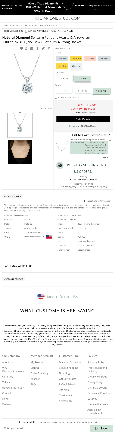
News (5, 398)
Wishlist (35, 378)
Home (6, 25)
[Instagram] (42, 437)
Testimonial (65, 395)
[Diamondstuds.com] (57, 18)
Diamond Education (70, 362)
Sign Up (35, 367)
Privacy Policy (94, 382)
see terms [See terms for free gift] (94, 9)
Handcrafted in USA (57, 296)
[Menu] (3, 18)
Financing (64, 373)
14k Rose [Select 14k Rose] (90, 58)
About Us (7, 362)
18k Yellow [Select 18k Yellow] (61, 66)
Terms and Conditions (99, 393)
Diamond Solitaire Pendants (24, 25)
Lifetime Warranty (97, 404)
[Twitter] (50, 437)
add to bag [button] (83, 118)
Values (6, 382)
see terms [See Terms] (107, 157)
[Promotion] (13, 7)
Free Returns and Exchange (97, 369)
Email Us (69, 31)
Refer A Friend (67, 384)
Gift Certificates (67, 378)
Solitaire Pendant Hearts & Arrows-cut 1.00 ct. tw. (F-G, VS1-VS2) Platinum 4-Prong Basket (46, 39)
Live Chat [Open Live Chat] (56, 31)
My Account (37, 362)
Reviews (6, 404)
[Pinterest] (64, 437)
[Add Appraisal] (56, 98)
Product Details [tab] (12, 196)
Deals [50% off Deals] (43, 11)
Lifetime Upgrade (97, 376)
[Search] (9, 18)
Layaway (92, 398)
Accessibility (65, 401)
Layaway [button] (73, 126)
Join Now (101, 428)
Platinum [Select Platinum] (76, 66)
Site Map (64, 390)
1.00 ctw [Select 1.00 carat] (82, 78)
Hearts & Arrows (47, 25)
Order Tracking (39, 373)
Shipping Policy (96, 362)
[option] (19, 125)
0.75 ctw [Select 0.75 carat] (64, 78)
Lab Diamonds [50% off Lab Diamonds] (43, 3)
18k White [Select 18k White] (104, 58)
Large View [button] (46, 108)
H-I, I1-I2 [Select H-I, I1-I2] (64, 91)
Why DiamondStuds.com (13, 369)
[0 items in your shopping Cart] (111, 18)
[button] (21, 48)
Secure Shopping (68, 367)
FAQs (33, 384)
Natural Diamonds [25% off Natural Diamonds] (43, 7)
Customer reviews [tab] (13, 279)
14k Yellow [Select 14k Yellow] (76, 58)
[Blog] (72, 437)
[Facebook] (57, 437)
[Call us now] (105, 18)
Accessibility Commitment (94, 411)
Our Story (7, 376)
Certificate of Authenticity (97, 200)
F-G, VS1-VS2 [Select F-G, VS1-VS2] (101, 91)
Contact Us (8, 393)
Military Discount (97, 387)
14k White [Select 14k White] (62, 58)
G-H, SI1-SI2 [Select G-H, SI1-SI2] (82, 91)
